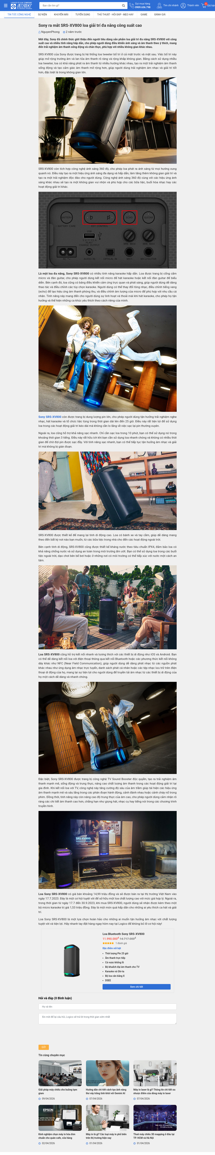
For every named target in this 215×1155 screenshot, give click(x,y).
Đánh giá (159, 14)
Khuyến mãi (61, 14)
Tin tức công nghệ (19, 14)
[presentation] (65, 1035)
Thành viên (190, 5)
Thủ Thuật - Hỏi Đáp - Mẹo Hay (115, 14)
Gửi (44, 1047)
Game (144, 14)
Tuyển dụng (82, 14)
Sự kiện (42, 14)
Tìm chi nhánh (168, 5)
